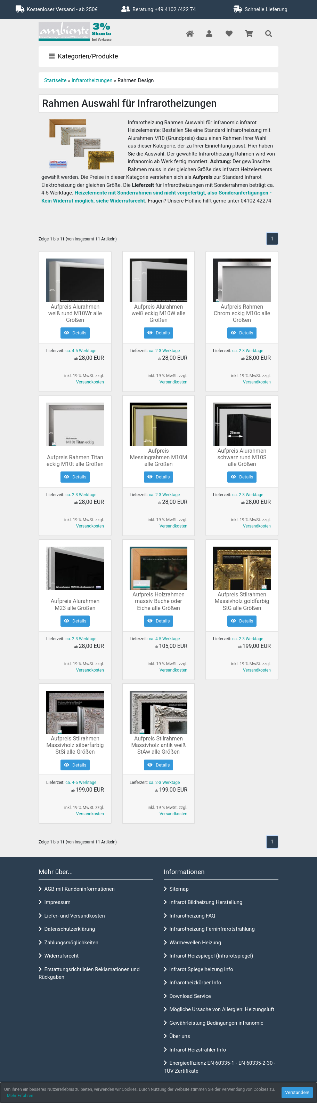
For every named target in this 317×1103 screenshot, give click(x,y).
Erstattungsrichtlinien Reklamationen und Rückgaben (89, 973)
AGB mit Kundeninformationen (77, 889)
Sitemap (176, 889)
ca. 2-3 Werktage (164, 350)
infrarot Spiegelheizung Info (198, 969)
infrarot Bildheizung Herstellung (203, 902)
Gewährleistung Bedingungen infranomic (213, 1023)
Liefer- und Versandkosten (72, 916)
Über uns (177, 1036)
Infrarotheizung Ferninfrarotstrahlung (209, 929)
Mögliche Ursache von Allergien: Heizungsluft (219, 1009)
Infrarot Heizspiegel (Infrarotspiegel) (208, 956)
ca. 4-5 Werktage (80, 350)
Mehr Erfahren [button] (20, 1095)
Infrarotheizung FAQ (189, 916)
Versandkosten (90, 382)
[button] (209, 34)
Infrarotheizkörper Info (192, 982)
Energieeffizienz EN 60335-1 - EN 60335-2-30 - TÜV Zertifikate (219, 1067)
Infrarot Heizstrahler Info (195, 1050)
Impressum (55, 902)
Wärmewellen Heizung (192, 942)
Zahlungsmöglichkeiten (68, 942)
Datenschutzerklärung (67, 929)
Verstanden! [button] (297, 1092)
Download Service (187, 996)
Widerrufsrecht (59, 956)
